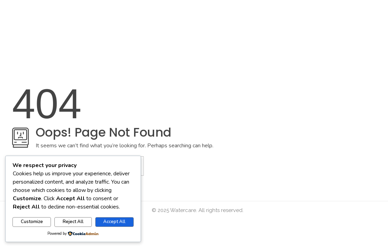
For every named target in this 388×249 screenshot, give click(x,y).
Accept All (114, 222)
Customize (32, 222)
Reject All (73, 222)
